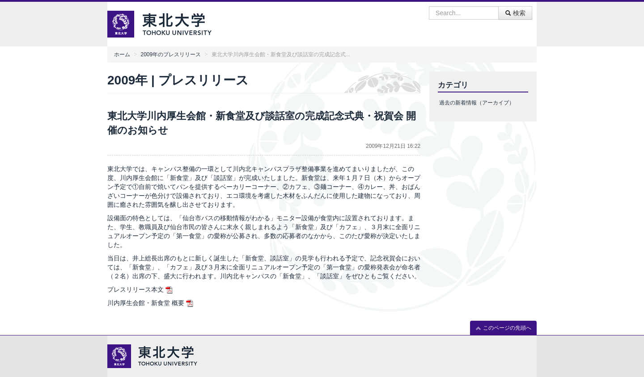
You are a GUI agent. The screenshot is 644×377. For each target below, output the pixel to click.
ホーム (122, 54)
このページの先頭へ (503, 328)
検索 (515, 13)
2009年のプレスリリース (171, 54)
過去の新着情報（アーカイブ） (476, 103)
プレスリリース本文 (135, 289)
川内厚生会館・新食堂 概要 (145, 302)
